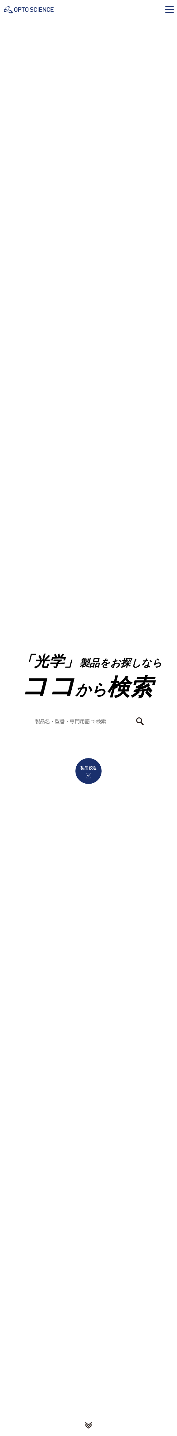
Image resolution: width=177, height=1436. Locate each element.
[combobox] (84, 721)
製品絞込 (88, 771)
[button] (169, 9)
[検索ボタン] (140, 721)
